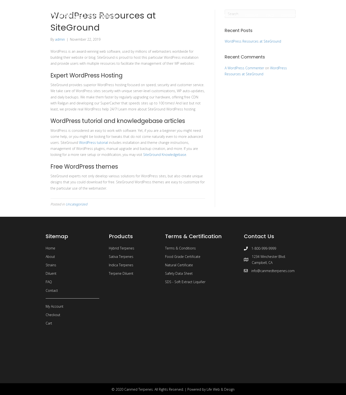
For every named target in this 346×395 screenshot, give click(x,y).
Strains (51, 265)
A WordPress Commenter (244, 68)
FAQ (49, 282)
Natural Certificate (179, 265)
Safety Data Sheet (179, 273)
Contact (52, 290)
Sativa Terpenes (121, 256)
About (50, 256)
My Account (54, 306)
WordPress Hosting (96, 75)
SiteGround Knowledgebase (164, 154)
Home (50, 248)
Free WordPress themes (84, 167)
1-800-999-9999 (263, 248)
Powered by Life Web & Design (211, 389)
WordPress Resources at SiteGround (253, 41)
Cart (49, 323)
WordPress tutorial (93, 142)
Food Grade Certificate (182, 256)
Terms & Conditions (180, 248)
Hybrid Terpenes (121, 248)
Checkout (53, 314)
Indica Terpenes (121, 265)
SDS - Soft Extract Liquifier (185, 282)
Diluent (51, 273)
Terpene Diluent (121, 273)
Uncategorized (76, 204)
